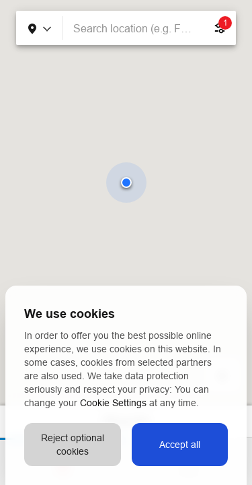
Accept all (179, 444)
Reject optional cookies (72, 444)
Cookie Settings (113, 402)
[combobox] (133, 28)
